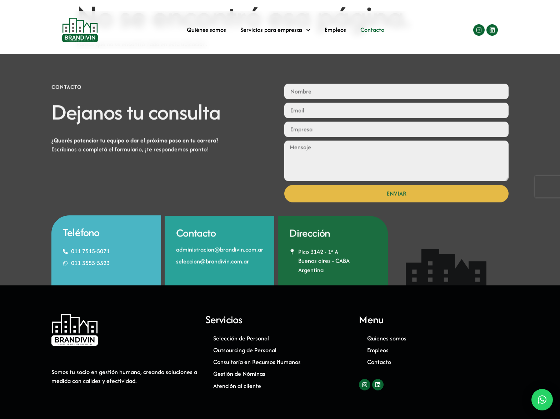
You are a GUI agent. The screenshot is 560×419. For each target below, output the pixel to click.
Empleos (335, 31)
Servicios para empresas (275, 32)
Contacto (372, 31)
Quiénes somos (206, 31)
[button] (542, 399)
